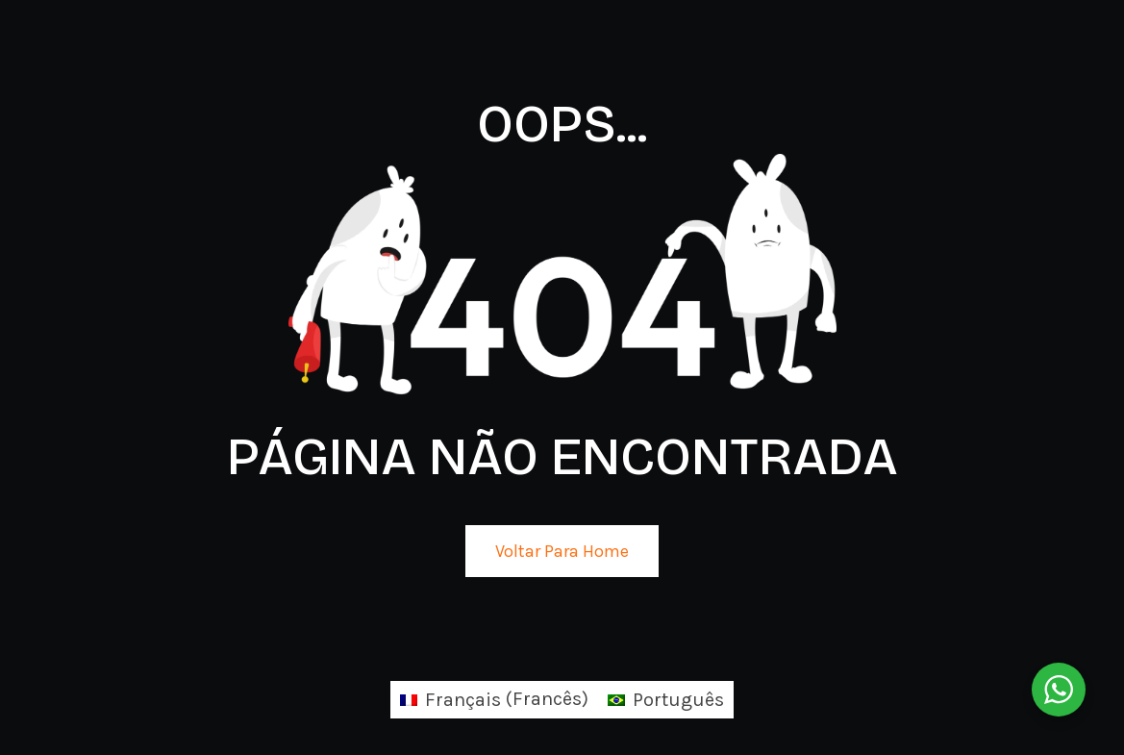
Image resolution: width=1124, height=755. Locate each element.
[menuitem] (494, 699)
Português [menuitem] (678, 700)
